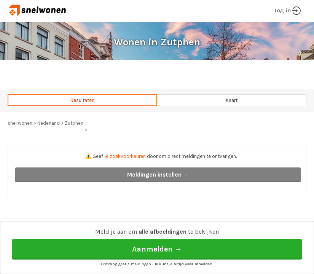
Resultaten (82, 100)
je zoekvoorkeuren (125, 156)
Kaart (231, 100)
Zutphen (74, 123)
